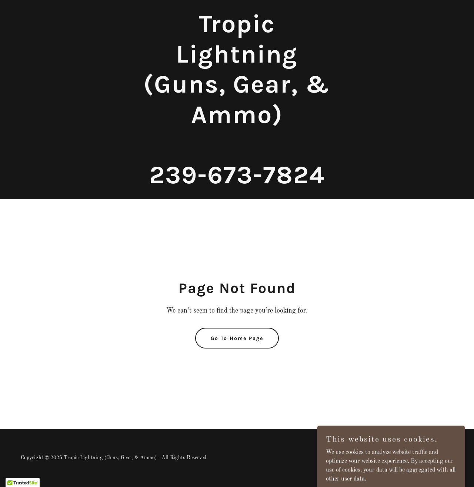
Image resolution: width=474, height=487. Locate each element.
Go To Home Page (237, 338)
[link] (237, 182)
